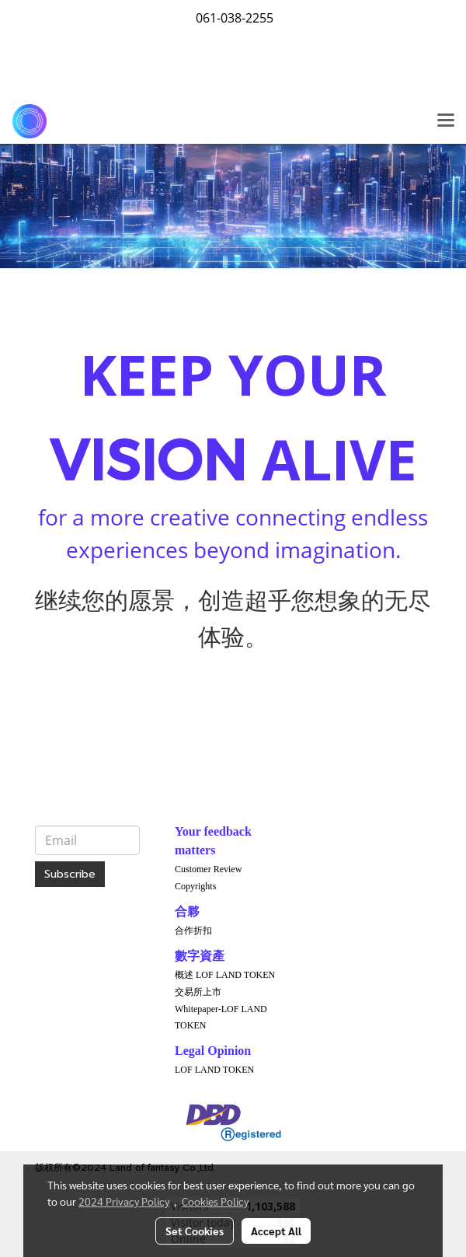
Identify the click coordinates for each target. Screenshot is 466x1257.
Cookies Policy (215, 1201)
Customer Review (208, 869)
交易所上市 (198, 991)
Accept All (276, 1231)
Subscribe (70, 874)
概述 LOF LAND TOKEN (225, 974)
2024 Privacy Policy (123, 1201)
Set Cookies (194, 1231)
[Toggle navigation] (446, 121)
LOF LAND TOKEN (214, 1069)
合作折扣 (193, 930)
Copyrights (195, 886)
